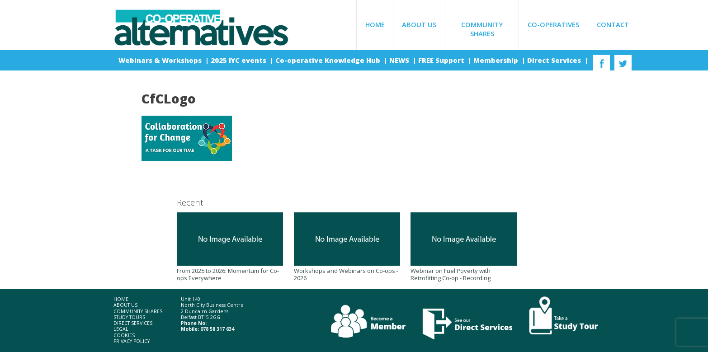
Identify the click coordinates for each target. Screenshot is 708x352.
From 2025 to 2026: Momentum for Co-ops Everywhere (230, 247)
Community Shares (482, 29)
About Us (419, 24)
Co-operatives (553, 24)
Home (375, 24)
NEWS (400, 60)
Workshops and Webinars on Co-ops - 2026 (347, 247)
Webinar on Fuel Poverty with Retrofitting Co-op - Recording (464, 247)
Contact (613, 24)
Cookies (124, 335)
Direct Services (555, 60)
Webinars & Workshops (161, 60)
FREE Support (442, 60)
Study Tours (129, 317)
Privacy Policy (131, 341)
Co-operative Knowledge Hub (329, 60)
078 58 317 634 (217, 329)
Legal (120, 329)
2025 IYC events (239, 60)
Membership (497, 60)
